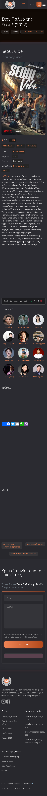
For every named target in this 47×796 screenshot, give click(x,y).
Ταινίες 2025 (7, 733)
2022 (13, 140)
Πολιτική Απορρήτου (22, 788)
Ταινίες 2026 (7, 729)
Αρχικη (5, 32)
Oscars (4, 770)
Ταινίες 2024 (7, 738)
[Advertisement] (23, 271)
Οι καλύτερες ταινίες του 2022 (23, 554)
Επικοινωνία (7, 788)
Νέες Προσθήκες (8, 766)
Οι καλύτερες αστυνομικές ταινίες (11, 545)
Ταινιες (15, 32)
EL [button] (32, 4)
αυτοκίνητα (38, 191)
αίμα (23, 241)
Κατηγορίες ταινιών (9, 716)
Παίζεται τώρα (7, 761)
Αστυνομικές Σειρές (35, 544)
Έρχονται (10, 757)
